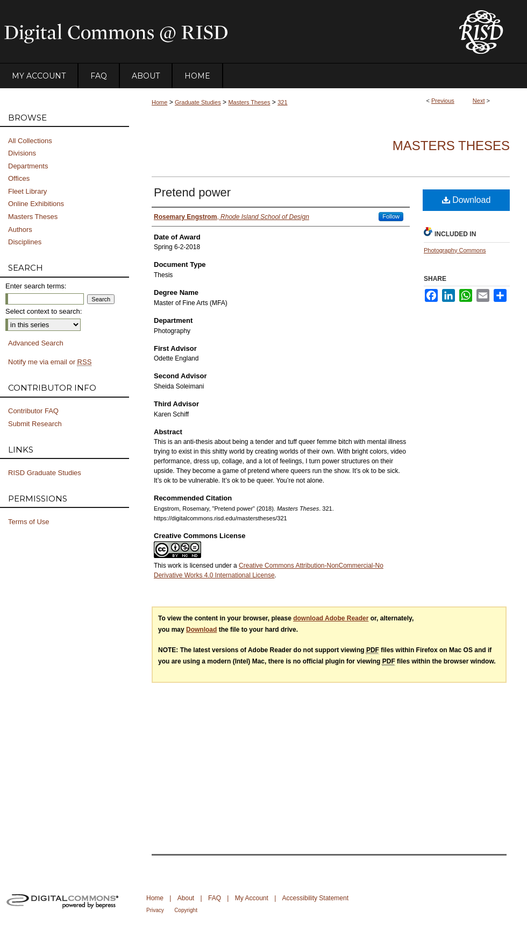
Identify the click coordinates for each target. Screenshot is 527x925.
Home (159, 102)
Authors (20, 229)
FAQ (214, 898)
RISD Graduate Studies (44, 473)
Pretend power (192, 192)
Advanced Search (35, 343)
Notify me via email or (49, 362)
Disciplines (24, 242)
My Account (251, 898)
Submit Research (35, 424)
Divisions (22, 153)
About (185, 898)
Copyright (185, 910)
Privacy (155, 910)
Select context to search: (43, 311)
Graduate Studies (198, 102)
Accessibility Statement (315, 898)
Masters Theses (249, 102)
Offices (19, 178)
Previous (442, 100)
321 (282, 102)
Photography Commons (455, 250)
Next (479, 100)
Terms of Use (28, 522)
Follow (391, 216)
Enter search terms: (35, 286)
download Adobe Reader (330, 618)
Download (466, 199)
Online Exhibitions (36, 204)
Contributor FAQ (33, 411)
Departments (28, 166)
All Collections (30, 141)
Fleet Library (27, 191)
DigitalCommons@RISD (220, 31)
